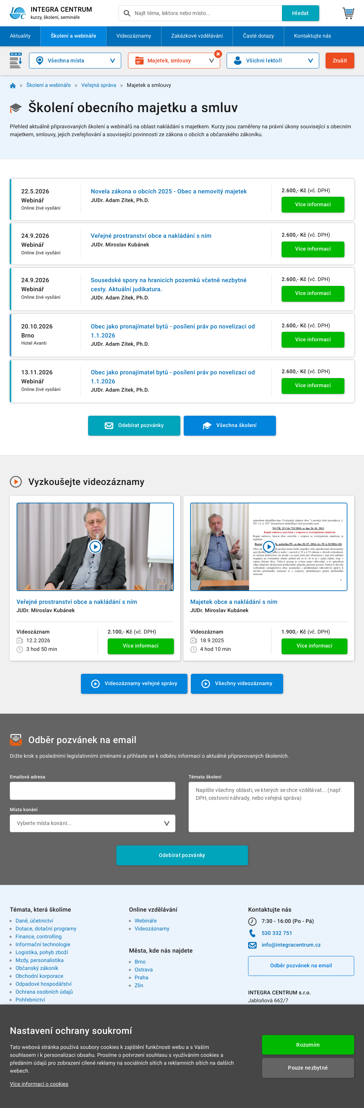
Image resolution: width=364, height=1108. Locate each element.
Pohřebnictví (30, 1000)
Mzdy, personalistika (39, 961)
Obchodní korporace (39, 976)
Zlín (139, 986)
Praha (142, 978)
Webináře (146, 921)
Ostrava (144, 970)
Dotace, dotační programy (45, 929)
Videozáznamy (152, 929)
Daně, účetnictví (34, 921)
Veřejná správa (98, 85)
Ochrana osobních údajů (44, 992)
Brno (140, 962)
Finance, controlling (38, 937)
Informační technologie (42, 945)
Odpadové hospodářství (43, 984)
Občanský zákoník (36, 968)
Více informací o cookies (39, 1084)
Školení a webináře (48, 85)
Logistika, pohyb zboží (41, 953)
